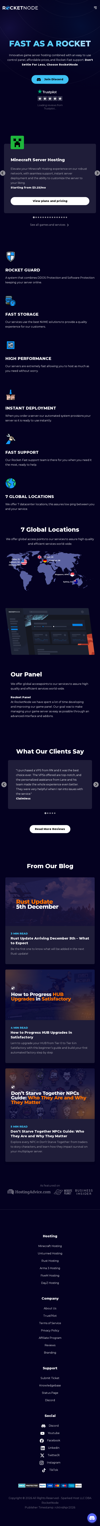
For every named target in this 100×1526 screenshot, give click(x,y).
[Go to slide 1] (34, 217)
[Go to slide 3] (38, 217)
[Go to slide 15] (66, 217)
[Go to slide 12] (59, 217)
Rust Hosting (50, 1260)
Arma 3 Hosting (50, 1268)
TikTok (50, 1470)
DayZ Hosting (50, 1283)
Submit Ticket (50, 1378)
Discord (50, 1400)
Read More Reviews (50, 829)
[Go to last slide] (2, 173)
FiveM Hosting (50, 1275)
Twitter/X (50, 1455)
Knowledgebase (50, 1385)
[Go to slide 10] (54, 217)
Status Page (50, 1392)
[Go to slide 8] (50, 217)
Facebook (50, 1441)
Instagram (50, 1463)
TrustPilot (50, 1315)
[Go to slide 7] (47, 217)
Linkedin (50, 1448)
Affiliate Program (50, 1338)
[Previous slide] (4, 784)
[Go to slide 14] (64, 217)
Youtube (50, 1433)
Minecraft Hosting (50, 1246)
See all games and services (50, 224)
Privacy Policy (50, 1330)
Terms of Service (50, 1323)
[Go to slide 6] (45, 217)
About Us (50, 1308)
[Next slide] (97, 173)
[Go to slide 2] (36, 217)
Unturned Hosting (50, 1253)
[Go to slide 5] (43, 217)
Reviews (50, 1345)
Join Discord (50, 80)
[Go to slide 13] (61, 217)
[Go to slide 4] (40, 217)
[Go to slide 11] (57, 217)
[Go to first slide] (96, 784)
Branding (50, 1352)
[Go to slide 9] (52, 217)
